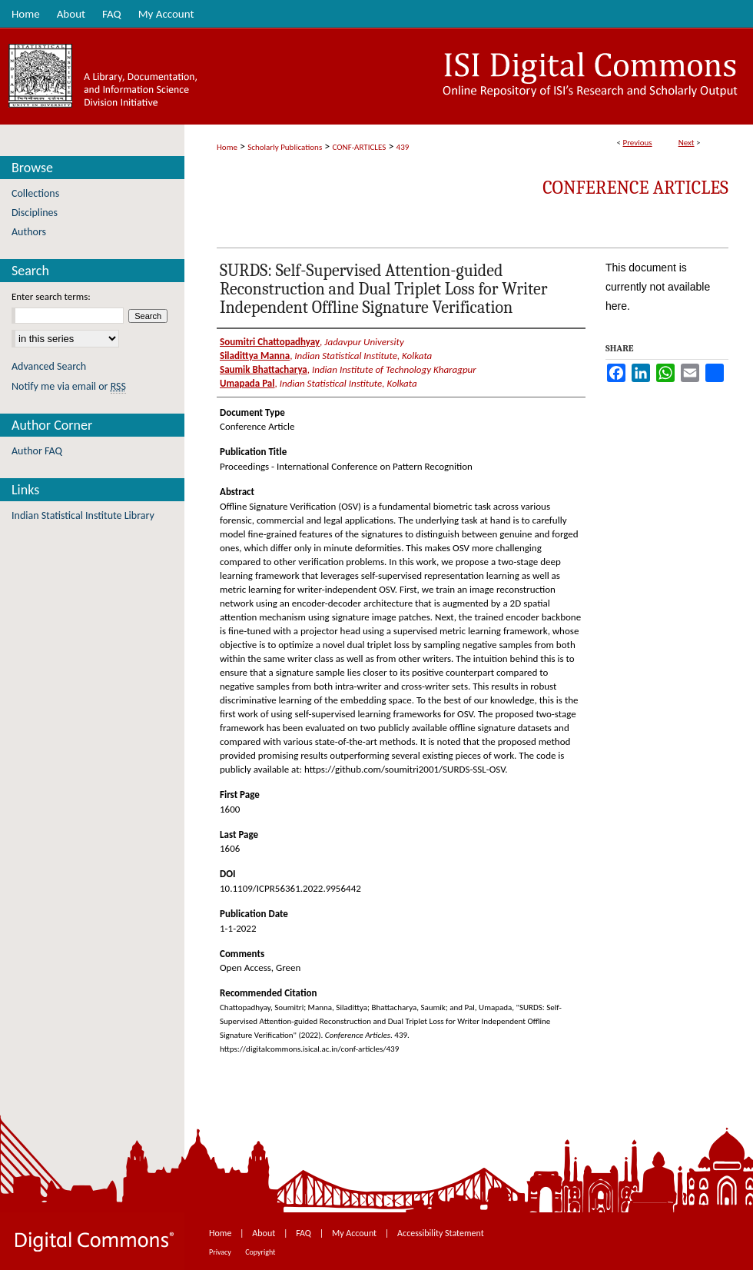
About (264, 1233)
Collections (35, 193)
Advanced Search (49, 366)
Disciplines (35, 212)
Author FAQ (37, 450)
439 (403, 147)
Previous (637, 143)
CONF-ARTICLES (359, 147)
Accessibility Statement (440, 1233)
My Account (355, 1233)
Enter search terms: (51, 296)
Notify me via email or (69, 386)
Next (686, 143)
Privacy (221, 1252)
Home (227, 147)
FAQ (304, 1233)
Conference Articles (635, 187)
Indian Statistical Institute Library (83, 515)
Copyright (260, 1252)
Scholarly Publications (284, 147)
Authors (29, 231)
